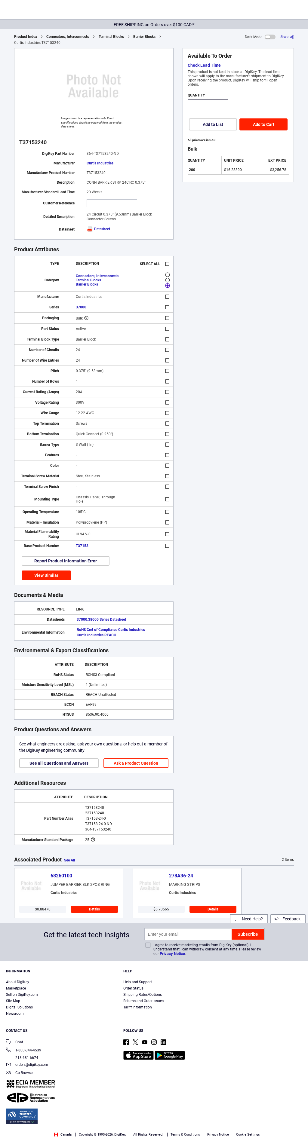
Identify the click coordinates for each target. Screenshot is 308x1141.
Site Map (13, 1001)
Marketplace (16, 988)
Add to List (213, 124)
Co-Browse (19, 1073)
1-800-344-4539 (23, 1051)
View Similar (46, 575)
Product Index (25, 37)
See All (69, 860)
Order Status (133, 988)
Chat (14, 1042)
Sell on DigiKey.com (22, 995)
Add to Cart (263, 124)
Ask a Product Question (136, 763)
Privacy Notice (172, 953)
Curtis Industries (100, 163)
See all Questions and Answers (58, 763)
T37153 (82, 546)
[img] (34, 11)
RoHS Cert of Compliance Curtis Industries (111, 630)
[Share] (287, 37)
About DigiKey (17, 982)
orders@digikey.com (27, 1065)
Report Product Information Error (65, 560)
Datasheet (98, 229)
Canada (63, 1134)
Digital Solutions (19, 1007)
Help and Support (137, 982)
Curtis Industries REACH (96, 635)
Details (94, 909)
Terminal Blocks (111, 37)
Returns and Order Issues (143, 1001)
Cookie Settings (248, 1134)
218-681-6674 (22, 1058)
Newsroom (15, 1013)
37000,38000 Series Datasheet (101, 619)
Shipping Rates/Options (142, 995)
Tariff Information (137, 1007)
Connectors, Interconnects (67, 37)
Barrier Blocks (144, 37)
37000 (81, 307)
